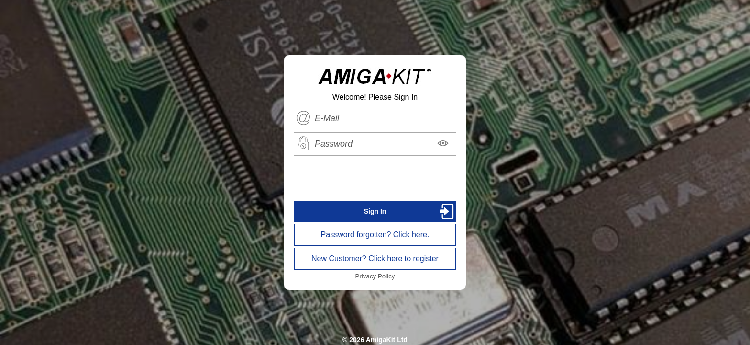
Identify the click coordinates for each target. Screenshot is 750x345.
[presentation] (375, 178)
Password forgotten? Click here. (375, 234)
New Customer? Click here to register (375, 258)
